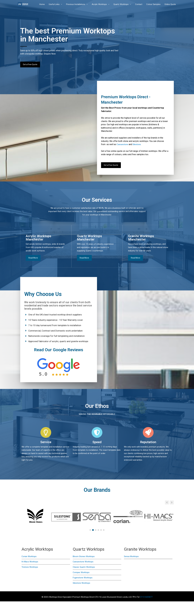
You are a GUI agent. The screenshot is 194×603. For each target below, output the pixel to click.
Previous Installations (75, 4)
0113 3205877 (146, 598)
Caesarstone (122, 145)
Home (42, 4)
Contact (138, 4)
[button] (172, 504)
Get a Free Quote (30, 64)
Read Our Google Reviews (58, 351)
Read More (33, 259)
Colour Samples (153, 4)
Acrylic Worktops (99, 4)
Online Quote (170, 4)
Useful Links (54, 4)
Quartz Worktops (121, 4)
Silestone (137, 145)
